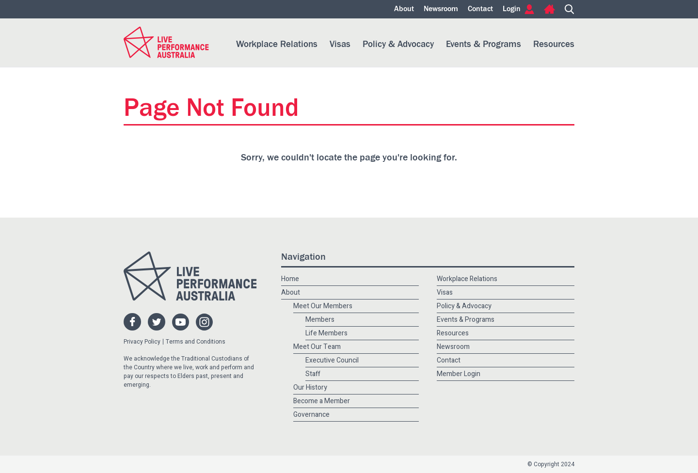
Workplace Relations (276, 44)
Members (319, 320)
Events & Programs (483, 44)
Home (549, 9)
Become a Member (321, 401)
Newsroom (441, 9)
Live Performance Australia (166, 42)
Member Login (458, 374)
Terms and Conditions (195, 341)
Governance (311, 415)
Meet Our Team (317, 347)
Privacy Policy (142, 341)
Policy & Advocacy (398, 44)
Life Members (326, 333)
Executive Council (332, 360)
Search (569, 9)
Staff (312, 374)
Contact (480, 9)
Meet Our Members (322, 306)
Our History (310, 387)
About (404, 9)
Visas (340, 44)
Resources (553, 44)
